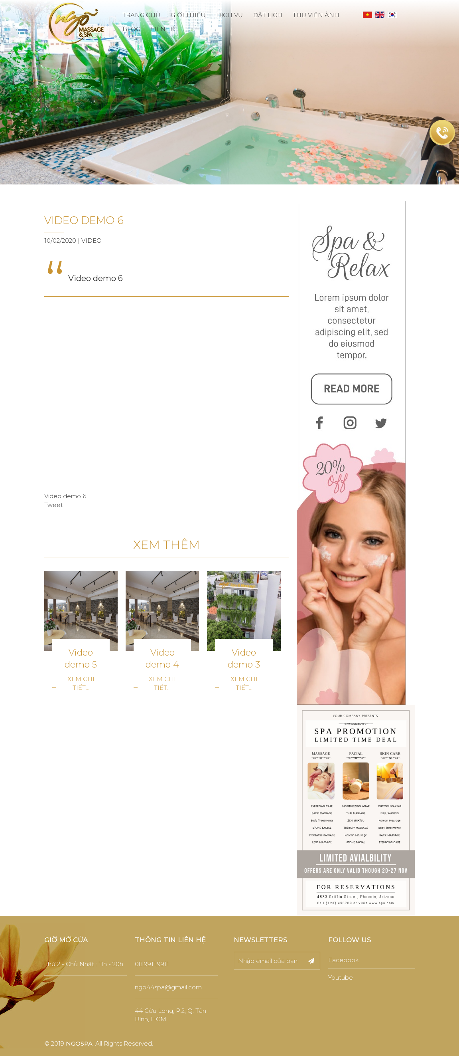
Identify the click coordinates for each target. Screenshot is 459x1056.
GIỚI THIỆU (188, 15)
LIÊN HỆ (163, 29)
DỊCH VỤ (229, 15)
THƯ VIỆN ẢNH (316, 15)
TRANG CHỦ (141, 15)
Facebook (343, 960)
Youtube (340, 977)
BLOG (131, 29)
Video (91, 240)
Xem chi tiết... (81, 683)
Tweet (53, 505)
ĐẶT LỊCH (267, 15)
